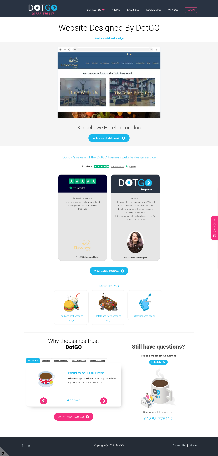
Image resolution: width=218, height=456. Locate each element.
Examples (133, 10)
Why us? (173, 10)
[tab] (33, 360)
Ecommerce (153, 10)
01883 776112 (158, 418)
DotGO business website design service (126, 157)
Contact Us (179, 445)
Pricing (116, 10)
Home (193, 445)
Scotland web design (144, 316)
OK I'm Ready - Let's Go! (71, 416)
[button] (48, 400)
